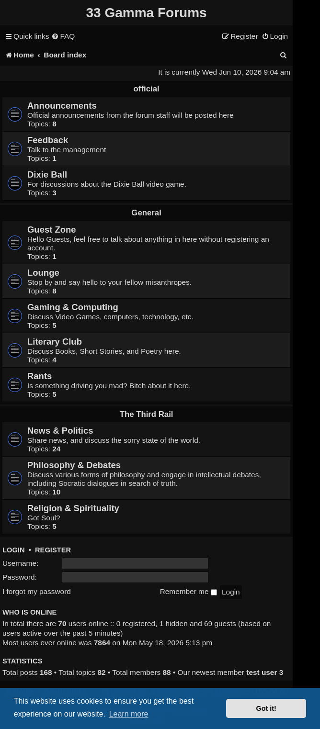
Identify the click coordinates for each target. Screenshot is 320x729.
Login (13, 550)
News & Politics (60, 431)
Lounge (43, 273)
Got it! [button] (266, 708)
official (147, 88)
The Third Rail (146, 414)
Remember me (188, 591)
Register (53, 550)
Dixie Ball (47, 174)
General (146, 212)
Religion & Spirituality (73, 508)
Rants (39, 376)
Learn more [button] (129, 714)
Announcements (62, 106)
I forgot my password (36, 591)
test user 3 (264, 672)
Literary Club (54, 341)
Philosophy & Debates (74, 465)
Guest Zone (51, 229)
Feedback (47, 140)
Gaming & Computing (72, 307)
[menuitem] (63, 36)
